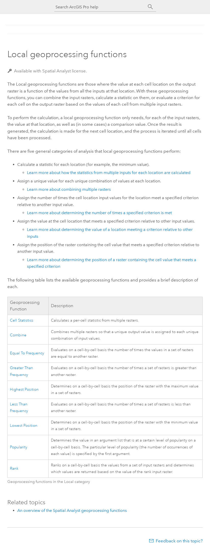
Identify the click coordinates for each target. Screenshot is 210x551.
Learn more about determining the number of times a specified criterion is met (99, 212)
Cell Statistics (21, 320)
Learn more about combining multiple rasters (69, 189)
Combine (18, 335)
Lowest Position (23, 425)
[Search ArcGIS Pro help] (100, 7)
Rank (14, 468)
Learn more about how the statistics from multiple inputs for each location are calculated (108, 172)
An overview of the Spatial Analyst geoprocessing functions (72, 510)
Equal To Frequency (27, 353)
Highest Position (24, 389)
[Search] (150, 6)
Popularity (18, 447)
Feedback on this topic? (179, 540)
